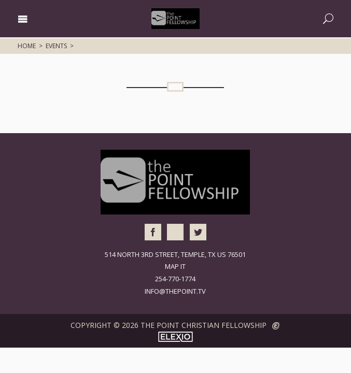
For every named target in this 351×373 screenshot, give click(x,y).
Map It (175, 266)
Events (56, 45)
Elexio (175, 337)
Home (27, 45)
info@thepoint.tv (175, 291)
